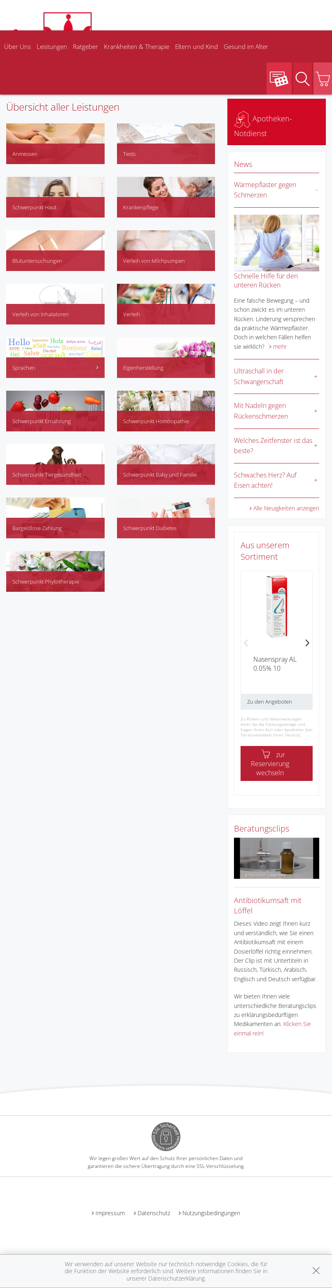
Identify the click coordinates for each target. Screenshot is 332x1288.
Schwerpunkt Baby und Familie (160, 474)
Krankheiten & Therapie (136, 46)
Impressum (110, 1213)
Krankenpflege (140, 207)
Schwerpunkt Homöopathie (156, 421)
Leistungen (52, 46)
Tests (129, 154)
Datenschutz (154, 1213)
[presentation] (246, 643)
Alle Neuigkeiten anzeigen (286, 508)
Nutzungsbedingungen (211, 1213)
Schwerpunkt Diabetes (150, 528)
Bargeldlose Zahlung (37, 528)
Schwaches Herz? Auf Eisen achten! (265, 480)
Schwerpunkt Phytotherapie (45, 581)
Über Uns (17, 46)
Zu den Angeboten (269, 701)
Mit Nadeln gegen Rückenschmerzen (261, 411)
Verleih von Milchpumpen (154, 260)
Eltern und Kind (196, 46)
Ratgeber (85, 46)
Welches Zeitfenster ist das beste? (273, 446)
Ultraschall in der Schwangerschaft (259, 376)
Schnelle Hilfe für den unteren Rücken (266, 280)
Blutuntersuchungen (37, 260)
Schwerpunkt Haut (34, 207)
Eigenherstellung (143, 367)
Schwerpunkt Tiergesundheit (46, 474)
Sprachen (55, 367)
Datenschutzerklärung (176, 1278)
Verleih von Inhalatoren (40, 314)
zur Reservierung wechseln (270, 763)
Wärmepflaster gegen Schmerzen (265, 190)
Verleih (131, 314)
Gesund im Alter (246, 46)
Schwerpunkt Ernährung (41, 421)
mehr (280, 346)
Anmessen (24, 154)
